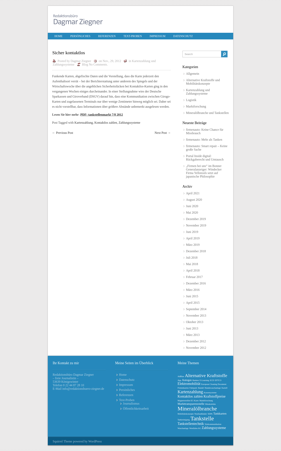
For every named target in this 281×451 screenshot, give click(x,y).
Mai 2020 (192, 212)
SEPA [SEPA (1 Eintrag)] (210, 414)
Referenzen (107, 36)
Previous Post (62, 132)
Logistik (191, 100)
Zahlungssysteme (129, 122)
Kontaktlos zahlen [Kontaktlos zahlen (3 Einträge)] (190, 396)
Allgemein (192, 73)
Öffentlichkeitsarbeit (136, 408)
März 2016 (193, 289)
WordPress (95, 441)
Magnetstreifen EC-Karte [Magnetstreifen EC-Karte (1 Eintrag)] (188, 401)
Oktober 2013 (194, 322)
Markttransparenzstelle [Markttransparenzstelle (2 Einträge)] (191, 403)
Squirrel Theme (62, 441)
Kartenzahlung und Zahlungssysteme (198, 91)
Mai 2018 (192, 264)
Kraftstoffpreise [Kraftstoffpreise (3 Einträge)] (215, 396)
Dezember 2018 (196, 251)
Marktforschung (196, 106)
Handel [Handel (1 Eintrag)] (201, 388)
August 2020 (194, 199)
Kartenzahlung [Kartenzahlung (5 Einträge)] (190, 391)
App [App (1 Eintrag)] (179, 380)
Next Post (163, 132)
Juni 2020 (192, 206)
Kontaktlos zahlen (105, 122)
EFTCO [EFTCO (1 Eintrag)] (218, 380)
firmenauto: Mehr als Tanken (204, 139)
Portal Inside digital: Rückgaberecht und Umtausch (205, 157)
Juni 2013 (192, 328)
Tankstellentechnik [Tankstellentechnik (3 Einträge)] (191, 424)
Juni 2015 (192, 296)
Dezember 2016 (196, 283)
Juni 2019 (192, 231)
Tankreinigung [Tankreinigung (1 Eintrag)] (184, 420)
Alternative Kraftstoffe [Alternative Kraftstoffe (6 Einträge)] (206, 375)
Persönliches (80, 36)
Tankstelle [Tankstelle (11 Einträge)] (202, 418)
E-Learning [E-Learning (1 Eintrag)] (204, 380)
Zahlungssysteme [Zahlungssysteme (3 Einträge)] (214, 428)
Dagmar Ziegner (81, 61)
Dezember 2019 (196, 219)
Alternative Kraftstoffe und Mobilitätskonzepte (203, 81)
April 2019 (193, 238)
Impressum (157, 36)
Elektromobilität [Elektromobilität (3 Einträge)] (189, 384)
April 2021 (193, 193)
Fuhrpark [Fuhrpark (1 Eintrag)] (193, 388)
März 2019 (193, 244)
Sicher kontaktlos (68, 52)
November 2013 (196, 315)
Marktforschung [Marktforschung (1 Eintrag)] (206, 401)
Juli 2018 (191, 257)
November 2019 (196, 225)
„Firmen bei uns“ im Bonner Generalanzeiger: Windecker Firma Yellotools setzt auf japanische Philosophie (204, 171)
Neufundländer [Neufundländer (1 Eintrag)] (200, 414)
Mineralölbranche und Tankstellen (207, 113)
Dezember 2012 (196, 341)
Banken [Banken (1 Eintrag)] (195, 380)
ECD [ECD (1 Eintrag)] (212, 380)
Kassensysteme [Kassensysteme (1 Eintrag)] (210, 393)
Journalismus (131, 403)
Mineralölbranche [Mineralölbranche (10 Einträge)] (197, 409)
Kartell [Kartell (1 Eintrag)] (225, 388)
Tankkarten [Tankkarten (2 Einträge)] (219, 413)
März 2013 (193, 334)
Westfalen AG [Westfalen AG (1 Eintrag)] (195, 428)
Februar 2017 (194, 277)
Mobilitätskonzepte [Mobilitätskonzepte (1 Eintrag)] (186, 414)
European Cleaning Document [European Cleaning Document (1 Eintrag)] (213, 384)
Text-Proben (132, 36)
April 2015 (193, 302)
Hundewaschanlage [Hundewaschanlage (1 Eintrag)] (213, 388)
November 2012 (196, 347)
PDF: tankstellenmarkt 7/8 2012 (101, 114)
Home (58, 36)
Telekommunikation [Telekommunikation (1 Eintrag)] (213, 424)
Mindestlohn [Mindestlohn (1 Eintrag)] (210, 404)
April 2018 (193, 270)
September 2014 (196, 309)
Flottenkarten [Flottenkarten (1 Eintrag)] (183, 388)
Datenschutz (183, 36)
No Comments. (98, 64)
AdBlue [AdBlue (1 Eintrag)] (181, 376)
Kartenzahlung (84, 122)
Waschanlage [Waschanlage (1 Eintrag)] (183, 428)
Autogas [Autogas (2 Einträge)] (187, 380)
